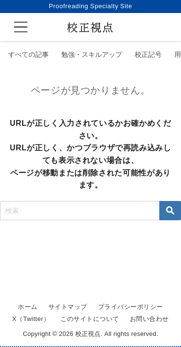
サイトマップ (67, 306)
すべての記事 (28, 54)
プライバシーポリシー (130, 306)
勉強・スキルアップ (91, 54)
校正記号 (148, 54)
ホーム (28, 306)
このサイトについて (89, 318)
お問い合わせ (149, 318)
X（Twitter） (31, 318)
